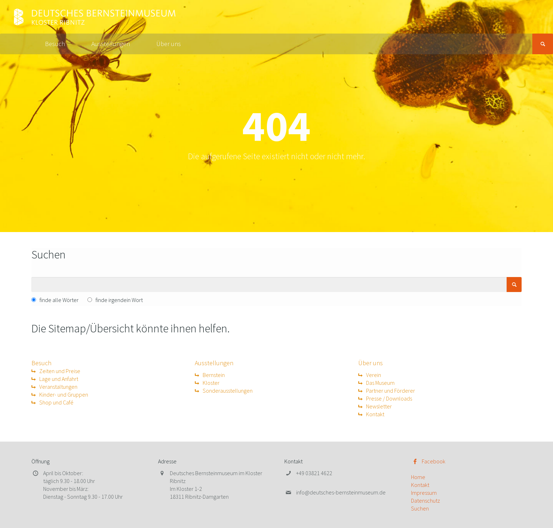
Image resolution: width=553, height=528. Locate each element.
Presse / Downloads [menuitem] (389, 398)
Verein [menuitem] (373, 374)
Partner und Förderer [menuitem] (390, 390)
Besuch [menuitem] (55, 44)
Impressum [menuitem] (424, 492)
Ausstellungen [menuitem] (110, 44)
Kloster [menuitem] (211, 382)
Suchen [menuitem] (420, 508)
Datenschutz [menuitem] (425, 500)
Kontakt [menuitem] (375, 414)
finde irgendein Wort (119, 299)
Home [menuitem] (418, 477)
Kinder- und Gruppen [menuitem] (63, 394)
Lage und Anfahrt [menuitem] (58, 378)
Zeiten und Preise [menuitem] (59, 370)
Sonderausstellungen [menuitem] (228, 390)
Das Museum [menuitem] (380, 382)
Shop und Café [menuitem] (56, 402)
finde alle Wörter (59, 299)
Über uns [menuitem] (168, 44)
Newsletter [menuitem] (379, 406)
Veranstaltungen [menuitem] (58, 386)
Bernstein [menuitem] (214, 374)
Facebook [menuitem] (433, 461)
